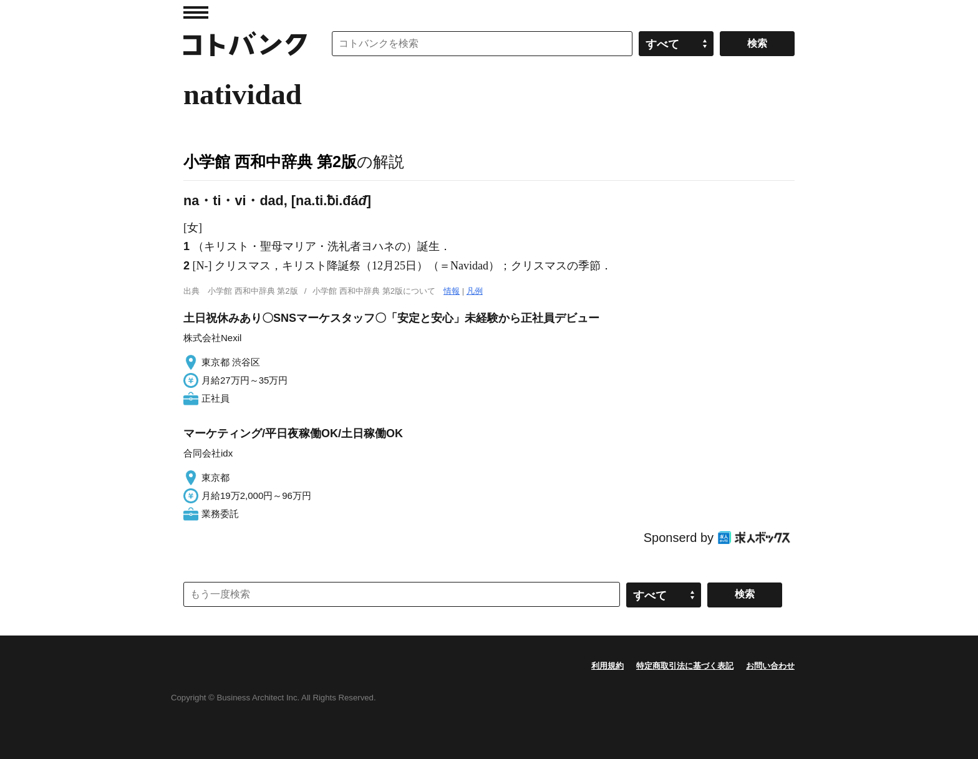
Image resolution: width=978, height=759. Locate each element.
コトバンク (245, 43)
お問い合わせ (770, 665)
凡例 (475, 291)
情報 (451, 291)
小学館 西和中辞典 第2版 (270, 161)
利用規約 (607, 665)
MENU (195, 12)
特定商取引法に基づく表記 (685, 665)
